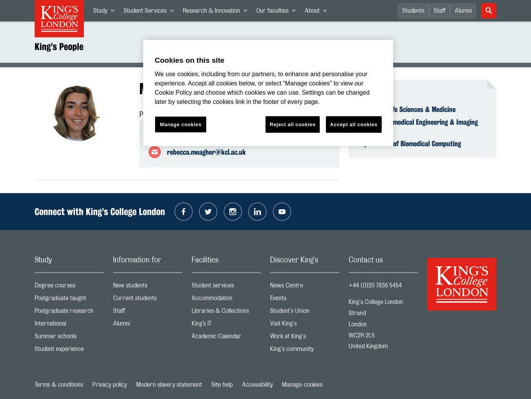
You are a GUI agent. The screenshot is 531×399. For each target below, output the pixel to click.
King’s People (59, 46)
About (318, 12)
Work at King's (304, 338)
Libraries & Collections (226, 312)
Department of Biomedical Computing (409, 144)
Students (413, 11)
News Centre (304, 287)
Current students (147, 300)
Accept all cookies (353, 124)
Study (106, 12)
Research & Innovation (217, 12)
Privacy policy (109, 385)
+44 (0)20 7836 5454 (375, 285)
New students (147, 287)
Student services (226, 287)
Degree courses (69, 287)
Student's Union (304, 312)
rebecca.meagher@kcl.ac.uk (206, 152)
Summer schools (69, 338)
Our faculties (278, 12)
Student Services (151, 12)
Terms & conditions (59, 385)
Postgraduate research (69, 312)
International (69, 325)
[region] (268, 93)
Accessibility (257, 385)
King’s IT (226, 325)
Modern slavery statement (169, 385)
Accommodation (226, 300)
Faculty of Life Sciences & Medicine (407, 109)
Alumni (463, 11)
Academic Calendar (226, 338)
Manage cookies (302, 385)
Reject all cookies (293, 124)
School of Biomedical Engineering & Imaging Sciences (418, 126)
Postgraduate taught (69, 300)
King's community (304, 351)
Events (304, 300)
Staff (440, 11)
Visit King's (304, 325)
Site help (222, 385)
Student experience (69, 351)
